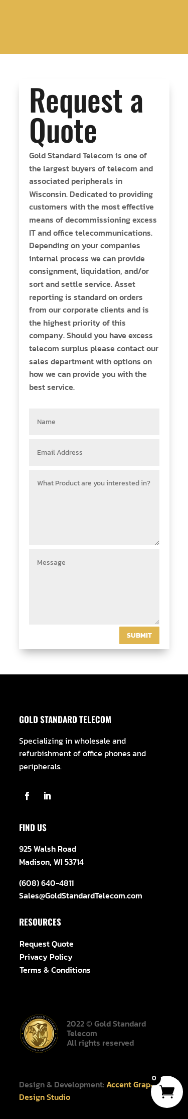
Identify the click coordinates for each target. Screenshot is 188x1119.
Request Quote (47, 944)
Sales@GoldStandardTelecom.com (80, 895)
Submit (139, 635)
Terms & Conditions (55, 970)
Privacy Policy (46, 957)
